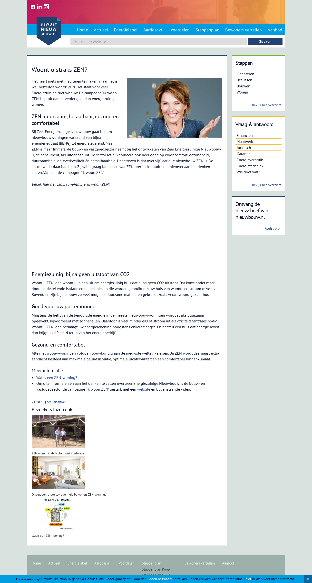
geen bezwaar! (160, 579)
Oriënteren (245, 73)
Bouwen (243, 86)
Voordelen (180, 30)
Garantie (244, 153)
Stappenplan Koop (156, 569)
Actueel (101, 30)
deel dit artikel (56, 402)
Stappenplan (207, 30)
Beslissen (244, 79)
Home (82, 30)
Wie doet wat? (248, 171)
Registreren (273, 228)
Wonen (242, 92)
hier (248, 579)
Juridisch (244, 147)
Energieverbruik (250, 159)
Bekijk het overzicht (267, 105)
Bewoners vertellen (243, 30)
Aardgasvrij (154, 30)
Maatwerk (245, 141)
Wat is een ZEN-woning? (56, 377)
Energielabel (125, 30)
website (143, 389)
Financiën (245, 135)
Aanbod (275, 30)
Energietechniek (250, 165)
